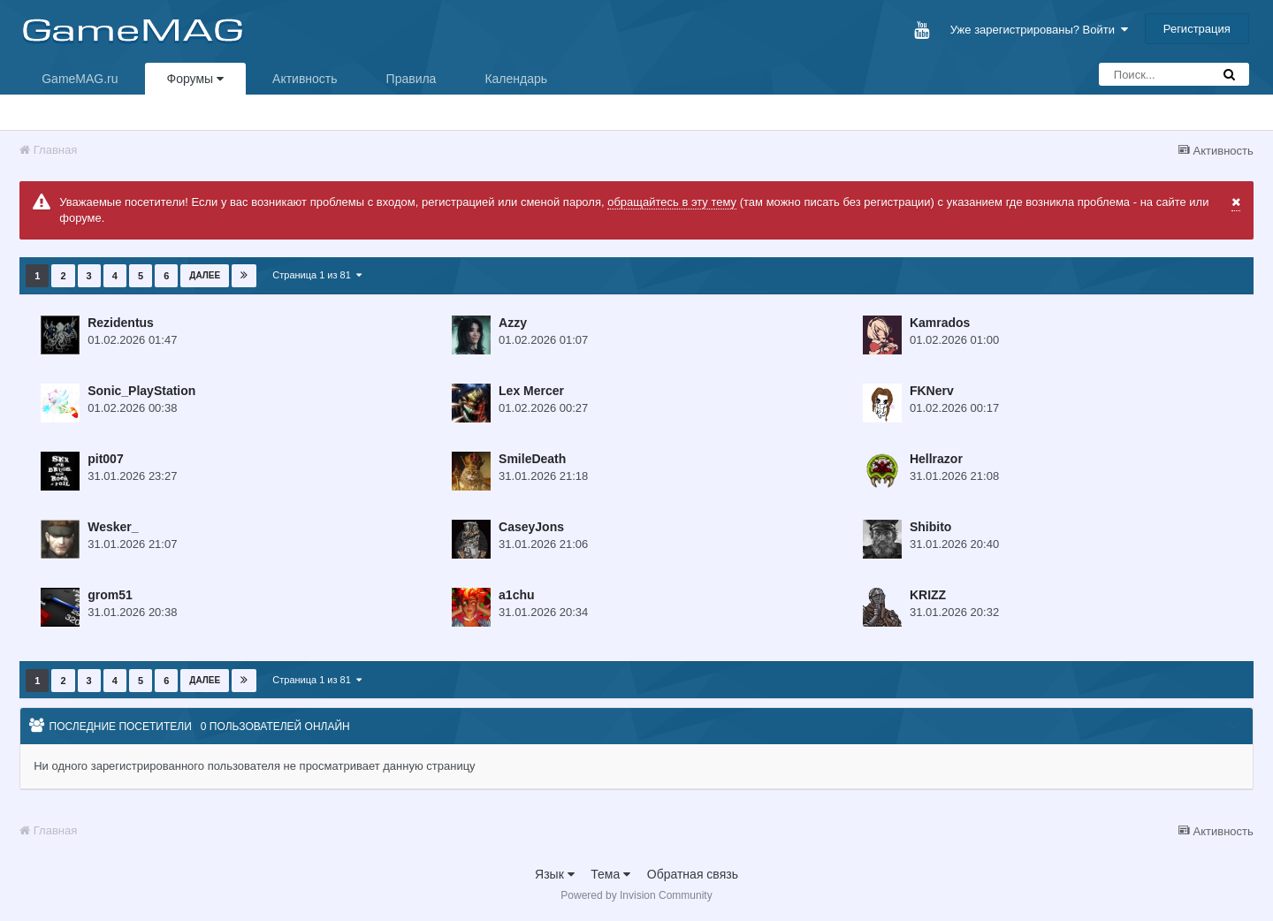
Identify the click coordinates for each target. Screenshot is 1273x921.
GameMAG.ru (80, 79)
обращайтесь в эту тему (671, 202)
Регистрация (1197, 28)
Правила (411, 79)
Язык (555, 874)
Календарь (515, 79)
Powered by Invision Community (636, 895)
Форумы (195, 79)
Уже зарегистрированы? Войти (1039, 29)
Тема (610, 874)
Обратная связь (692, 874)
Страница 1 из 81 (317, 275)
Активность (305, 79)
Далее (204, 275)
